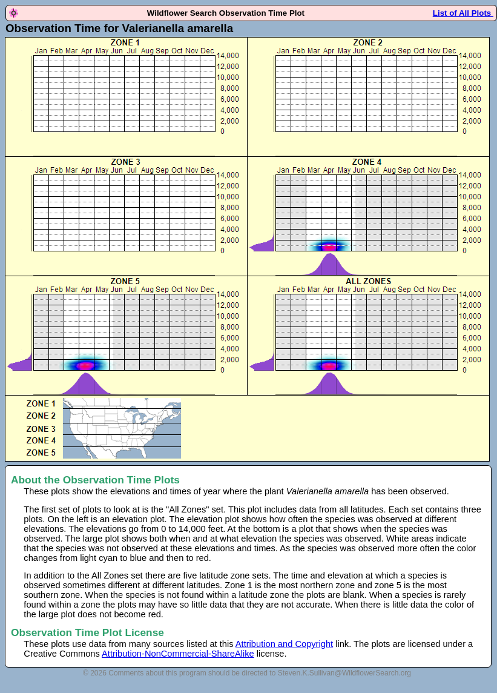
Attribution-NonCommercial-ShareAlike (178, 653)
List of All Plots (463, 13)
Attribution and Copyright (284, 644)
